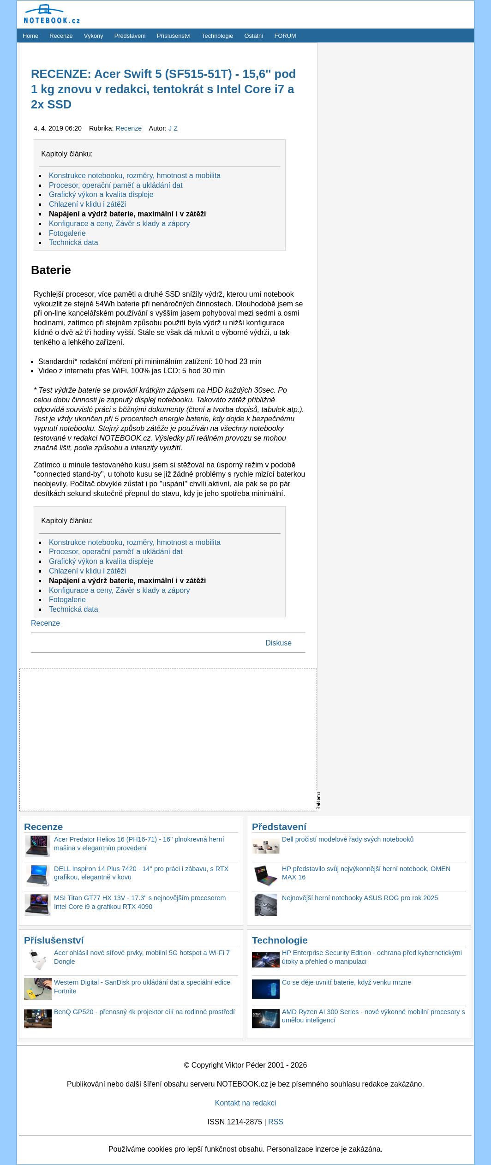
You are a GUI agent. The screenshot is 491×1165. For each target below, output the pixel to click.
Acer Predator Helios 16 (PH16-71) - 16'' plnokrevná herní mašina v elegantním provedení (139, 844)
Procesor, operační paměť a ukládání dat (116, 185)
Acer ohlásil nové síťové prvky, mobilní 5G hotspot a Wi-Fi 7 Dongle (142, 957)
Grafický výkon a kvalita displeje (101, 194)
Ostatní (254, 35)
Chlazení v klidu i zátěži (87, 204)
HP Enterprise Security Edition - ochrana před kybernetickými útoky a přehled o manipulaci (372, 957)
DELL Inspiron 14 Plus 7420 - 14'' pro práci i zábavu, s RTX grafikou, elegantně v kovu (141, 873)
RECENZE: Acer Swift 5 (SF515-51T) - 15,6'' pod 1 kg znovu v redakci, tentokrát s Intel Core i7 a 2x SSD (163, 89)
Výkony (93, 35)
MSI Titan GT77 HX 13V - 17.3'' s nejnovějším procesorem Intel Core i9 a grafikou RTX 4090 (140, 902)
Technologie (217, 35)
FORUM (285, 35)
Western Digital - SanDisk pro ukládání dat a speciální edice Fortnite (142, 987)
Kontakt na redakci (245, 1103)
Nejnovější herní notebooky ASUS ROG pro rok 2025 (360, 898)
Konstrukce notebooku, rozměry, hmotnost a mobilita (135, 175)
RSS (275, 1122)
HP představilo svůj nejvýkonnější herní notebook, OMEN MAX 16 (366, 873)
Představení (130, 35)
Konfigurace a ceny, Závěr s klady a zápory (119, 223)
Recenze (61, 35)
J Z (173, 128)
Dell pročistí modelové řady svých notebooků (348, 839)
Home (30, 35)
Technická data (73, 242)
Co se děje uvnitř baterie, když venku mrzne (346, 982)
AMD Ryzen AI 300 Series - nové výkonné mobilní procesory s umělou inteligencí (373, 1016)
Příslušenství (174, 35)
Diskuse (278, 643)
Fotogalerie (67, 233)
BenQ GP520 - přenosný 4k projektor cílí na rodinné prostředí (144, 1012)
